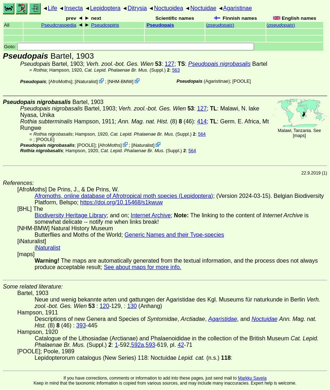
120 (104, 306)
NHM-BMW (120, 81)
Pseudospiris (105, 25)
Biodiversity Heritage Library (71, 215)
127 (169, 64)
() (220, 25)
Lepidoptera (105, 8)
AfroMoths (60, 81)
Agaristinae (237, 8)
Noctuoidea (168, 8)
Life (52, 8)
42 (181, 345)
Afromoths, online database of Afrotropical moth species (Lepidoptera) (124, 196)
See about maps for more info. (142, 267)
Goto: (129, 46)
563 (176, 70)
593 (150, 345)
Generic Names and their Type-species (174, 235)
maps (299, 135)
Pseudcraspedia (58, 25)
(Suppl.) (125, 70)
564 (202, 134)
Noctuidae (203, 8)
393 (81, 325)
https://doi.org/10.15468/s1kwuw (121, 202)
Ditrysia (137, 8)
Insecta (73, 8)
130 (132, 306)
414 (202, 121)
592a (137, 345)
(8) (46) (156, 121)
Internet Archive (151, 215)
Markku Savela (252, 378)
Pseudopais (160, 25)
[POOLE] (241, 81)
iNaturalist (86, 81)
